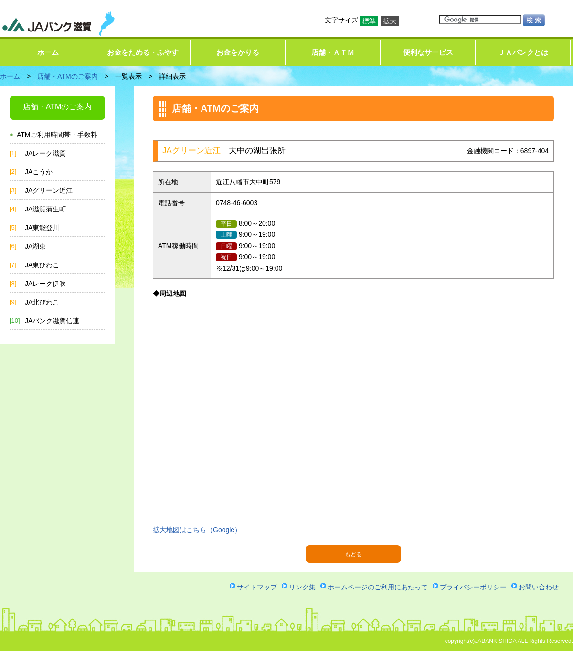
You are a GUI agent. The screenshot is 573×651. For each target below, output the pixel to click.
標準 (369, 21)
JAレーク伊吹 (45, 283)
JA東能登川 (42, 227)
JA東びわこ (42, 265)
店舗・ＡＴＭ (332, 52)
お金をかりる (237, 52)
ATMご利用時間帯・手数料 (57, 134)
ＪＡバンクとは (523, 52)
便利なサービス (428, 52)
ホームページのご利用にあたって (378, 587)
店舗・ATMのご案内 (67, 76)
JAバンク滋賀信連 (52, 321)
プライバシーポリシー (473, 587)
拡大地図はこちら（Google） (197, 530)
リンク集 (302, 587)
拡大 (389, 21)
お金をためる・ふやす (143, 52)
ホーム (48, 52)
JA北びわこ (42, 302)
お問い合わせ (539, 587)
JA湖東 (35, 246)
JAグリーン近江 (49, 190)
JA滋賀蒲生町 (45, 209)
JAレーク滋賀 (45, 153)
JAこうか (39, 172)
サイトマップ (257, 587)
